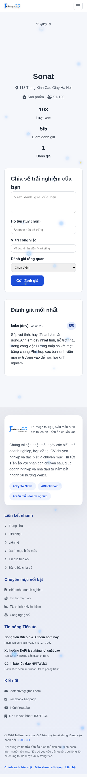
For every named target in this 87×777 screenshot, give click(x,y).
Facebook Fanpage (20, 702)
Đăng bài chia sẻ (18, 570)
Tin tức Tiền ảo (17, 601)
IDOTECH (23, 742)
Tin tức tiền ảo (16, 562)
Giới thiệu (13, 536)
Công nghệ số (17, 617)
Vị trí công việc (23, 243)
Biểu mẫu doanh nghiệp (23, 592)
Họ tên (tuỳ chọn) (25, 224)
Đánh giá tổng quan (28, 261)
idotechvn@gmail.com (22, 693)
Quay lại (43, 24)
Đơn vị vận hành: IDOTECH (26, 718)
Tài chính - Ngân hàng (22, 609)
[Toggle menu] (78, 6)
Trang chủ (13, 528)
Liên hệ (11, 545)
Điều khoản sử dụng (49, 770)
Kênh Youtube (17, 710)
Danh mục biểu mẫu (20, 553)
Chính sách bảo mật (18, 770)
